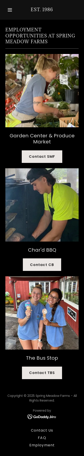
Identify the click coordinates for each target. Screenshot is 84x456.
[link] (42, 10)
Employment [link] (41, 445)
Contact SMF (42, 156)
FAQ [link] (42, 437)
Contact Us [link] (42, 430)
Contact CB (42, 264)
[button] (10, 9)
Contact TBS (42, 372)
